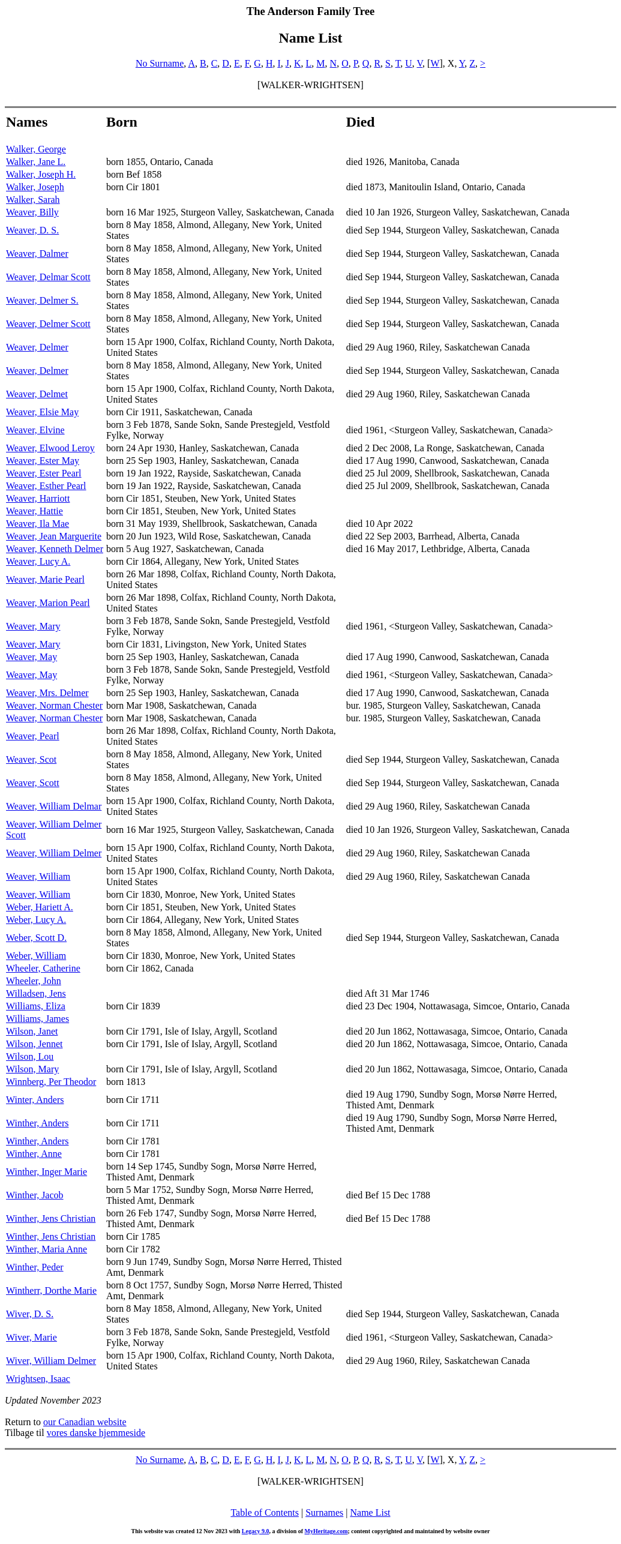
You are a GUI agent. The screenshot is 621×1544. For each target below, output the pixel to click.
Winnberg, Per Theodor (51, 1082)
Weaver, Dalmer (37, 253)
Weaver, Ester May (42, 460)
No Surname (160, 63)
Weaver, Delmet (37, 394)
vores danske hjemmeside (96, 1433)
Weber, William (36, 956)
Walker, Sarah (33, 199)
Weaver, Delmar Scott (48, 277)
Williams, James (37, 1019)
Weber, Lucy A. (36, 920)
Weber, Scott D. (36, 938)
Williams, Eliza (35, 1006)
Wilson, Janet (32, 1031)
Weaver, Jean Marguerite (53, 536)
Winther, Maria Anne (46, 1249)
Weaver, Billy (32, 212)
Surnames (324, 1512)
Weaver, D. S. (32, 230)
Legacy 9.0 (255, 1531)
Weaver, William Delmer (53, 853)
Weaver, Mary (33, 626)
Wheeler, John (33, 981)
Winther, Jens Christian (50, 1218)
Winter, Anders (35, 1100)
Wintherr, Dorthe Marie (51, 1290)
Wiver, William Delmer (51, 1361)
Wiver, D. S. (29, 1314)
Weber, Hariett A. (39, 907)
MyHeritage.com (326, 1531)
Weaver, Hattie (34, 511)
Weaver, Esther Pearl (46, 486)
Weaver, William (38, 876)
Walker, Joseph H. (41, 174)
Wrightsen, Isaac (38, 1379)
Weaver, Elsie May (42, 412)
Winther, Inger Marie (46, 1172)
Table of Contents (264, 1512)
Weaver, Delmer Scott (48, 324)
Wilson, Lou (29, 1056)
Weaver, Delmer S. (42, 300)
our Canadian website (85, 1422)
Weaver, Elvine (35, 430)
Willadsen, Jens (36, 993)
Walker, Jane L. (35, 162)
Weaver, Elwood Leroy (50, 448)
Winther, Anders (37, 1123)
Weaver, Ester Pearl (44, 473)
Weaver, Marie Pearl (45, 579)
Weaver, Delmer (37, 347)
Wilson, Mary (32, 1069)
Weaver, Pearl (32, 736)
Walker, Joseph (35, 187)
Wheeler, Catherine (43, 968)
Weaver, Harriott (38, 498)
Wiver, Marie (31, 1337)
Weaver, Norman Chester (54, 705)
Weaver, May (31, 657)
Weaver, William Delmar (53, 806)
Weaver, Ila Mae (37, 523)
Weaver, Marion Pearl (48, 603)
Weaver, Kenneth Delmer (54, 549)
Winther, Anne (34, 1154)
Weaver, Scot (31, 759)
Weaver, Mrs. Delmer (47, 693)
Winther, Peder (35, 1267)
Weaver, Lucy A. (38, 561)
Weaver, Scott (32, 783)
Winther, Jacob (35, 1195)
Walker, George (36, 149)
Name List (370, 1512)
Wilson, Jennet (34, 1044)
